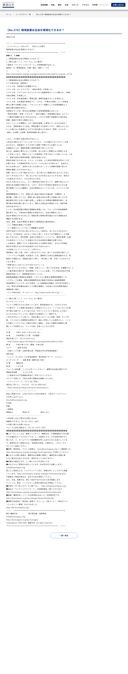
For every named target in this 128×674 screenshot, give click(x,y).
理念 (60, 5)
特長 (53, 5)
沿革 (66, 5)
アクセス (85, 5)
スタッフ (75, 5)
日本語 (95, 4)
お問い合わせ (118, 5)
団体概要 (44, 5)
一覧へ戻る (64, 535)
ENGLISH (104, 4)
